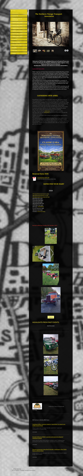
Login (69, 468)
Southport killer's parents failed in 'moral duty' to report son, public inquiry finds (49, 424)
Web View (68, 470)
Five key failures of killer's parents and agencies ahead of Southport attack (47, 437)
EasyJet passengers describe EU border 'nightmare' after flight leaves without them (49, 450)
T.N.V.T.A (51, 317)
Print (14, 468)
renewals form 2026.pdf (43, 177)
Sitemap (19, 468)
